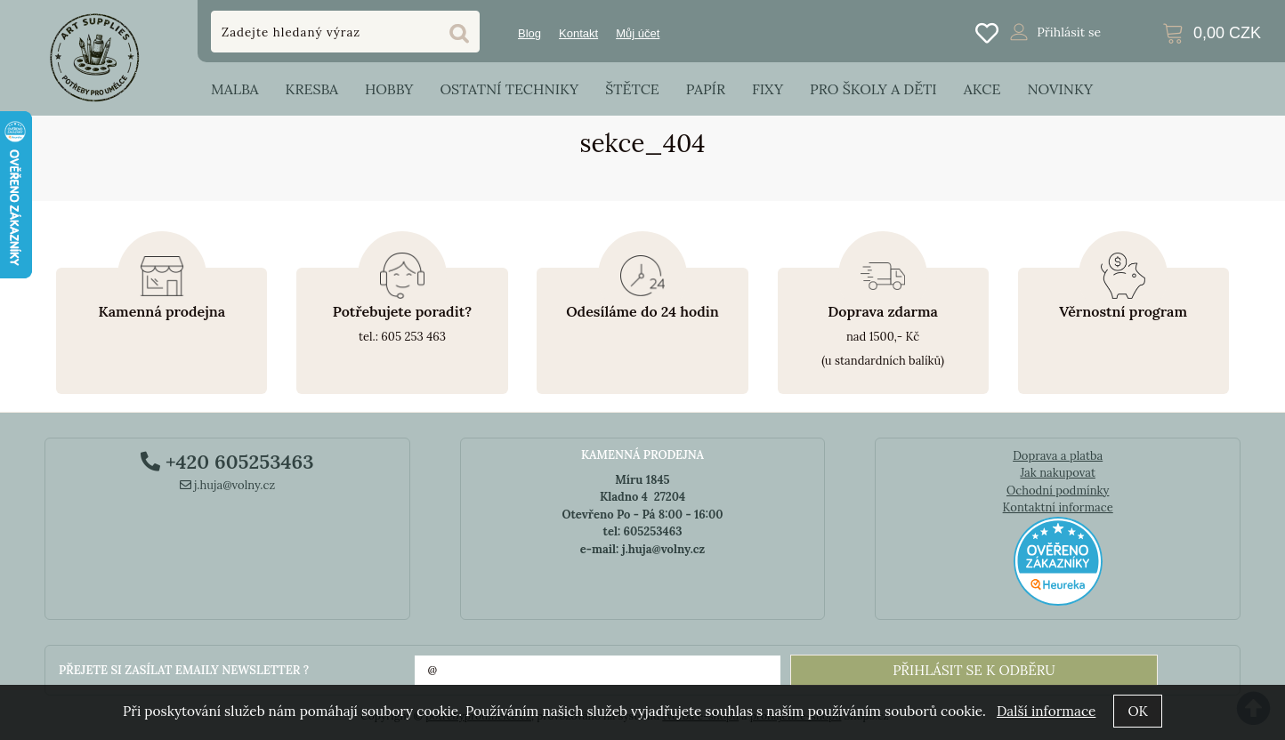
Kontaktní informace (1058, 507)
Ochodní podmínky (1057, 490)
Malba (234, 89)
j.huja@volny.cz (228, 485)
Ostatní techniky (509, 89)
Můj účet (637, 33)
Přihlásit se (1069, 32)
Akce (982, 89)
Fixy (767, 89)
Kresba (311, 89)
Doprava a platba (1058, 455)
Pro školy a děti (873, 89)
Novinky (1060, 89)
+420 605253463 (227, 461)
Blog (529, 33)
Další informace (1046, 711)
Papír (705, 89)
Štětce (632, 89)
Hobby (389, 89)
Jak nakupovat (1057, 472)
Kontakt (578, 33)
